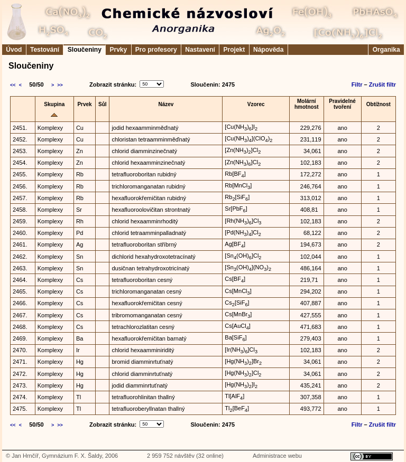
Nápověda (268, 49)
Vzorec (256, 104)
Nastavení (200, 49)
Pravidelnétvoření (342, 104)
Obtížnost (378, 104)
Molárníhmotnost (306, 104)
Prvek (84, 104)
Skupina (54, 104)
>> (60, 85)
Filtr (357, 84)
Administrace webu (277, 455)
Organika (386, 49)
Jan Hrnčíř (25, 455)
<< (13, 85)
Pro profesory (156, 49)
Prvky (118, 49)
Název (165, 104)
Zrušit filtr (382, 84)
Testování (45, 49)
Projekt (234, 49)
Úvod (14, 49)
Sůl (102, 104)
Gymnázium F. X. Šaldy (72, 455)
